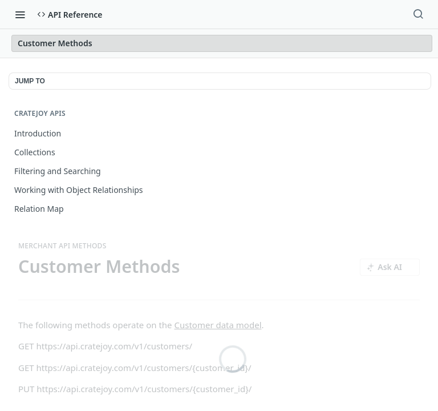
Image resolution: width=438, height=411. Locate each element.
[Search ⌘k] (418, 14)
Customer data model (217, 325)
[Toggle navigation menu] (20, 14)
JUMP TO (30, 81)
